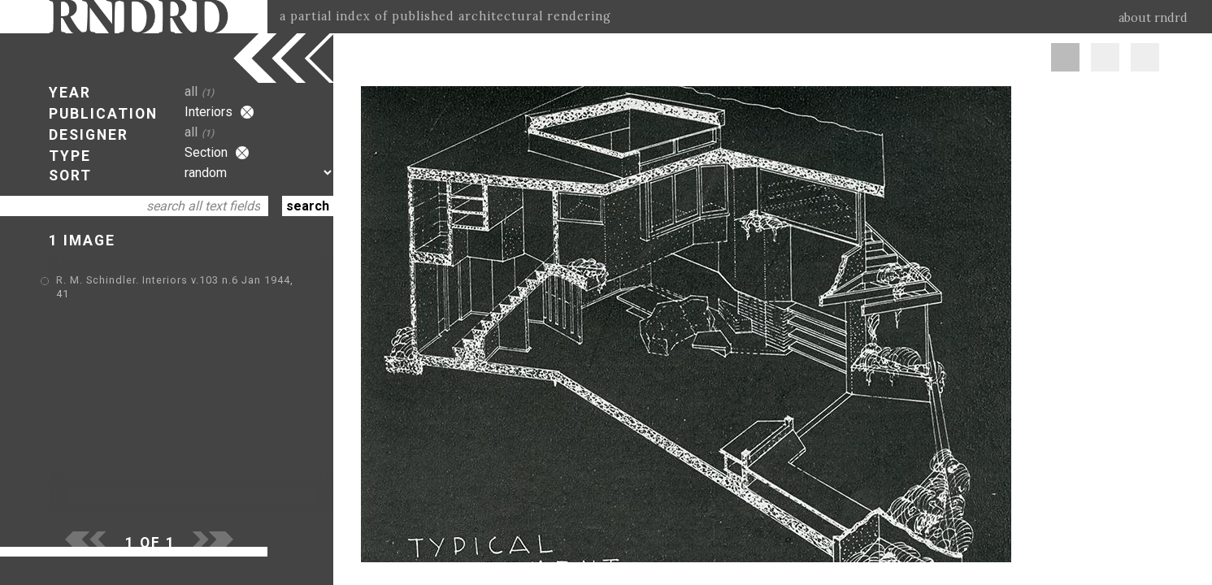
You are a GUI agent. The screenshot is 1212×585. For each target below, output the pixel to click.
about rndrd (1153, 18)
